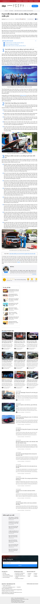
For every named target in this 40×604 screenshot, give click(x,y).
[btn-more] (37, 19)
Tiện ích (21, 5)
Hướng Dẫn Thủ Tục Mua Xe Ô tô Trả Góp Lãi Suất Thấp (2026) (14, 522)
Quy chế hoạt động (6, 574)
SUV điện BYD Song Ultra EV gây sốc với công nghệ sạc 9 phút (27, 430)
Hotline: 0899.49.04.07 (6, 585)
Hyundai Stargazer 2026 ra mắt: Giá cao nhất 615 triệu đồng (26, 503)
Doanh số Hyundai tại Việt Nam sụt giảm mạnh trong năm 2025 (19, 361)
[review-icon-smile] (32, 279)
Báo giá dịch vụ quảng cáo (20, 573)
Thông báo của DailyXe (19, 578)
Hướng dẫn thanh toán (19, 574)
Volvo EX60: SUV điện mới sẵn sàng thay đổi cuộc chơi (7, 342)
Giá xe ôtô (16, 5)
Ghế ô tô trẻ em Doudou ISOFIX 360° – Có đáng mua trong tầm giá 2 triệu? (14, 308)
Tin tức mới (18, 391)
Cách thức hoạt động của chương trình (12, 44)
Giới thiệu (4, 573)
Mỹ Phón (3, 19)
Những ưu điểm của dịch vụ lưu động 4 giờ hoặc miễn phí (15, 45)
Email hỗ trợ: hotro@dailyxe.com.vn (8, 587)
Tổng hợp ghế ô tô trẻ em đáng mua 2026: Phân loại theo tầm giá (13, 295)
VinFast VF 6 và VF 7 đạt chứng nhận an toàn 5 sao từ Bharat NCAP (19, 342)
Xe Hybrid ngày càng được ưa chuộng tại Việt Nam (7, 361)
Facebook (29, 573)
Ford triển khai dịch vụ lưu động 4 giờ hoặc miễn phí (14, 42)
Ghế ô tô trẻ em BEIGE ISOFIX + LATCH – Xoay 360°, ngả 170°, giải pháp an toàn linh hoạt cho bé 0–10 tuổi (13, 313)
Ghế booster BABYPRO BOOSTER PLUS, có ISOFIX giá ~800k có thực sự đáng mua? (14, 322)
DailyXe (18, 262)
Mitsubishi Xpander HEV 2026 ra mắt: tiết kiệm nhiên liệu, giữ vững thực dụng (27, 442)
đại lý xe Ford (23, 95)
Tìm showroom (25, 1)
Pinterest (35, 573)
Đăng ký (20, 565)
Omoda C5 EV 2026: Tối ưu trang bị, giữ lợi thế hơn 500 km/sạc (27, 479)
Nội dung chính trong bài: (7, 40)
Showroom (9, 5)
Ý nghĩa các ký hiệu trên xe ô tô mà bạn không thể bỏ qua (14, 532)
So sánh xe (31, 1)
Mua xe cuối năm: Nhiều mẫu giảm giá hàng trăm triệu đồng (32, 342)
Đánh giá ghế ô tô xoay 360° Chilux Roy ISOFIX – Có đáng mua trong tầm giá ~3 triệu (13, 304)
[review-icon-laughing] (28, 279)
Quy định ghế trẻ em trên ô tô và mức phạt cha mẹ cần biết (14, 290)
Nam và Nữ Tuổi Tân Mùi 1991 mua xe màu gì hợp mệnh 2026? (13, 536)
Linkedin (35, 574)
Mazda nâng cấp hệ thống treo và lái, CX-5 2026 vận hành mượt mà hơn (27, 418)
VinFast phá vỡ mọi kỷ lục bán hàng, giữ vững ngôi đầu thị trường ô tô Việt (19, 380)
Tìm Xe (13, 5)
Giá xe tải (18, 5)
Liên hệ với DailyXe (6, 577)
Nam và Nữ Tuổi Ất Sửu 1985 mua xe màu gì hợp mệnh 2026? (13, 541)
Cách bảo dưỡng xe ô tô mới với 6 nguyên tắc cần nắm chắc (22, 253)
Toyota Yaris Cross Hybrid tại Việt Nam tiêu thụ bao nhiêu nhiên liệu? (32, 380)
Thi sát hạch (36, 1)
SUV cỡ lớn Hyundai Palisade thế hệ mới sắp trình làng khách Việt (26, 454)
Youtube (29, 574)
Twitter (28, 576)
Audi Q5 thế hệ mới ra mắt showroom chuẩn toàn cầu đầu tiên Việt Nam (32, 361)
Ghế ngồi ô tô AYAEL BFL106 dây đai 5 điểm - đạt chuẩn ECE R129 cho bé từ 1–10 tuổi (14, 318)
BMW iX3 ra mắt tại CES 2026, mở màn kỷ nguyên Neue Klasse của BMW (7, 380)
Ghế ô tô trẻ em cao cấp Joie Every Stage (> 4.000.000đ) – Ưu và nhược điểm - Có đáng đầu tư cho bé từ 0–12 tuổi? (14, 299)
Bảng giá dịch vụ (19, 1)
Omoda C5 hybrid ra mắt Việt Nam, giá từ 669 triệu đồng (26, 405)
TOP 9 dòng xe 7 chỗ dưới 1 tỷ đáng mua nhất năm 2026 (13, 518)
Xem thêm (34, 274)
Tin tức (23, 5)
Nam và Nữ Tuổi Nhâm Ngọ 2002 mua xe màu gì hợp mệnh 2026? (13, 545)
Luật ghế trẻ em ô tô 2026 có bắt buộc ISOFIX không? (25, 491)
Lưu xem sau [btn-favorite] (30, 19)
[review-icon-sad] (36, 279)
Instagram (35, 576)
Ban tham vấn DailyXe (7, 348)
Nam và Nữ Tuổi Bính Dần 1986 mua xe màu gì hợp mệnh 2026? (13, 550)
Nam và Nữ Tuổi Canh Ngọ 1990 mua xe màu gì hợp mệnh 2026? (13, 527)
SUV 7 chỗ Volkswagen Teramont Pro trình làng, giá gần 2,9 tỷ (26, 393)
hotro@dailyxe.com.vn (6, 1)
